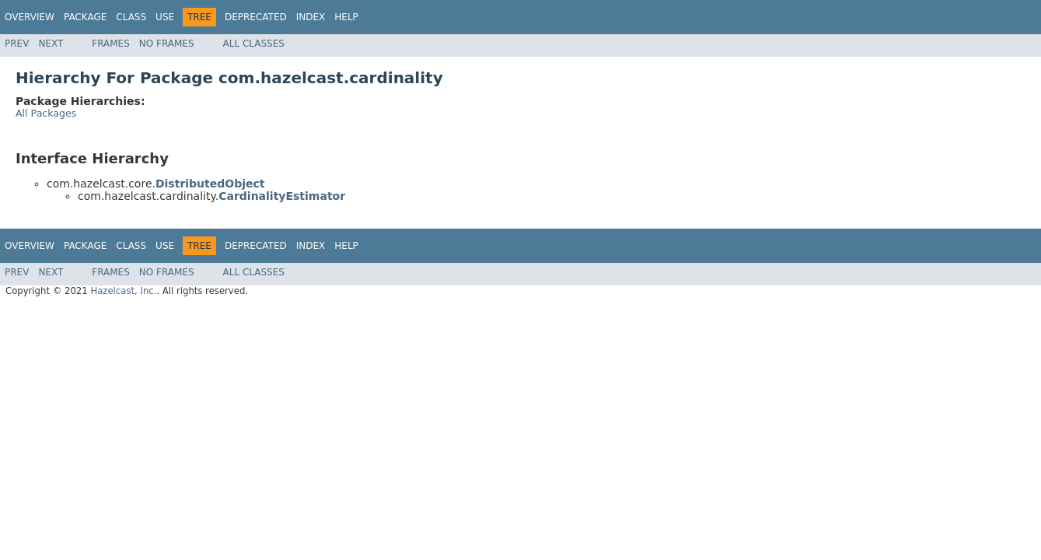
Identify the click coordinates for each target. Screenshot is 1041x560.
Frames (111, 43)
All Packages (46, 113)
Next (50, 43)
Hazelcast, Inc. (123, 290)
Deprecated (256, 17)
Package (85, 17)
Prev (17, 43)
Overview (29, 17)
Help (346, 17)
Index (311, 17)
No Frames (166, 43)
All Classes (254, 43)
